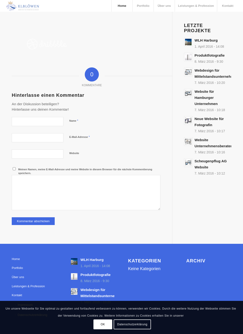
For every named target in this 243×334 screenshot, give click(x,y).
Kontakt (17, 295)
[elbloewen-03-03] (22, 6)
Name (73, 120)
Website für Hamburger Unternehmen (206, 97)
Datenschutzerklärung (132, 324)
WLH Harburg (206, 40)
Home (16, 259)
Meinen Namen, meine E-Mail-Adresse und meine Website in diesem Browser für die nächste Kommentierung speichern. (85, 171)
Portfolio (17, 268)
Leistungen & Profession (28, 286)
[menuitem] (121, 6)
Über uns (18, 277)
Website (74, 153)
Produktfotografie (210, 55)
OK (103, 324)
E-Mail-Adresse (79, 137)
